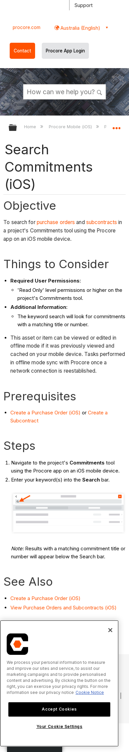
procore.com (26, 27)
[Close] (110, 630)
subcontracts (101, 222)
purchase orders (56, 222)
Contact (22, 50)
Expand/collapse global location (116, 125)
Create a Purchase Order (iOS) (45, 412)
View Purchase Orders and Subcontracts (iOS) (63, 607)
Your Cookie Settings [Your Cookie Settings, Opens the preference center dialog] (59, 726)
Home (30, 126)
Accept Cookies (59, 709)
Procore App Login (65, 50)
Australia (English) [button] (79, 28)
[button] (99, 91)
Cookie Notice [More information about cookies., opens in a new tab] (90, 692)
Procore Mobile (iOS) (71, 126)
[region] (59, 683)
